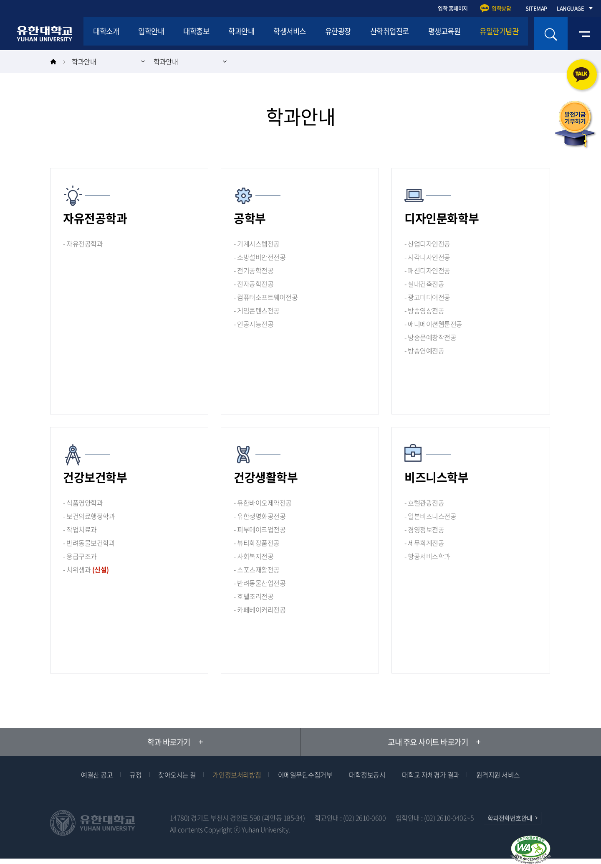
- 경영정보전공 (424, 529)
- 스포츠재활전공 (257, 569)
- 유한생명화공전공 (259, 516)
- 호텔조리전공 (253, 596)
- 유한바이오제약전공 (263, 503)
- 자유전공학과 (83, 244)
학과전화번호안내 (510, 818)
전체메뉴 (584, 33)
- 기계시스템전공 (257, 244)
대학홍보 (211, 33)
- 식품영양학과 (83, 503)
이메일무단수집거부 (305, 775)
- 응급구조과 (80, 556)
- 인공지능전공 (253, 324)
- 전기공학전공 (253, 270)
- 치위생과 (86, 569)
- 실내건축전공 (424, 284)
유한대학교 (46, 33)
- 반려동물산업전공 (259, 583)
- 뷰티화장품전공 (257, 543)
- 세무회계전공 (424, 543)
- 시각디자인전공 (427, 257)
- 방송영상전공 (424, 310)
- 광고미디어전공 (427, 297)
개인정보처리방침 (237, 775)
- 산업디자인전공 (427, 244)
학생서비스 (316, 33)
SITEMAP (536, 8)
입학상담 (501, 8)
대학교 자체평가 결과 (431, 775)
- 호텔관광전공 (424, 503)
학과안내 (261, 33)
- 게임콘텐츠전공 (257, 310)
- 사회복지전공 (253, 556)
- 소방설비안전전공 (259, 257)
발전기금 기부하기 (575, 125)
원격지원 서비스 (498, 775)
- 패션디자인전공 (427, 270)
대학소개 (109, 33)
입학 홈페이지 (453, 8)
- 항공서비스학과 (427, 556)
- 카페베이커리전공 (259, 610)
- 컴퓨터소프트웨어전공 (266, 297)
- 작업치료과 (80, 529)
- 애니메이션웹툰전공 (433, 324)
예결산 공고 (97, 775)
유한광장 (370, 33)
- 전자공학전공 (253, 284)
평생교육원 (489, 33)
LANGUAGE (570, 8)
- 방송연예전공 (424, 351)
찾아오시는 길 (177, 775)
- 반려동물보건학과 (89, 543)
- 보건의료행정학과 (89, 516)
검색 (551, 33)
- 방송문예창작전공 (430, 337)
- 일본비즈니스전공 (430, 516)
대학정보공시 (367, 775)
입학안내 (160, 33)
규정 (135, 775)
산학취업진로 (428, 33)
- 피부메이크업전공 (259, 529)
